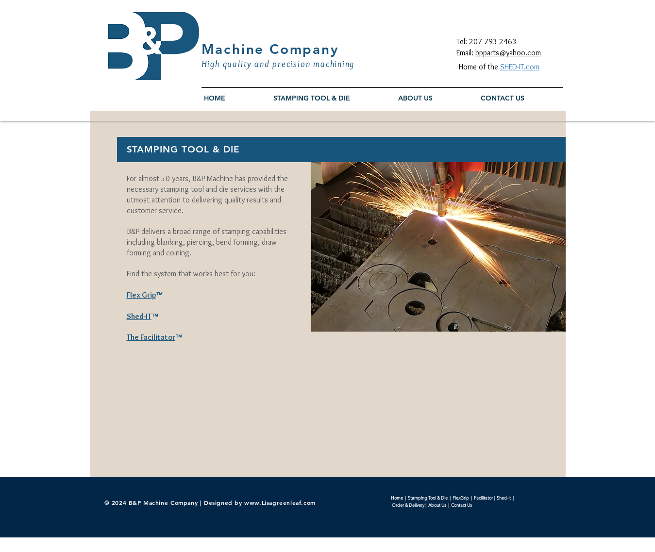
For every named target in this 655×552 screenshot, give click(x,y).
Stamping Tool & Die (428, 498)
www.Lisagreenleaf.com (280, 502)
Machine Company (270, 49)
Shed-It (505, 498)
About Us (437, 505)
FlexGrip (461, 498)
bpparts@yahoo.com (508, 52)
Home (397, 498)
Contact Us (461, 505)
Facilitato (482, 498)
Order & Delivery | (409, 505)
